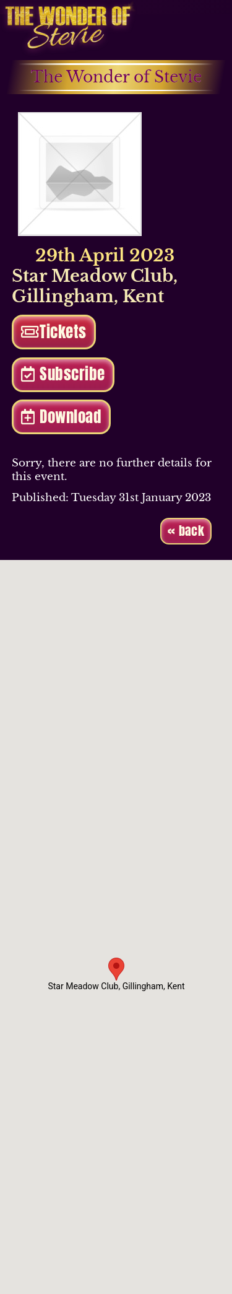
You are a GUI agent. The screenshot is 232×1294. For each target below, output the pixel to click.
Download (61, 416)
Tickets (54, 331)
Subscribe (63, 373)
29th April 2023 (93, 255)
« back (186, 531)
